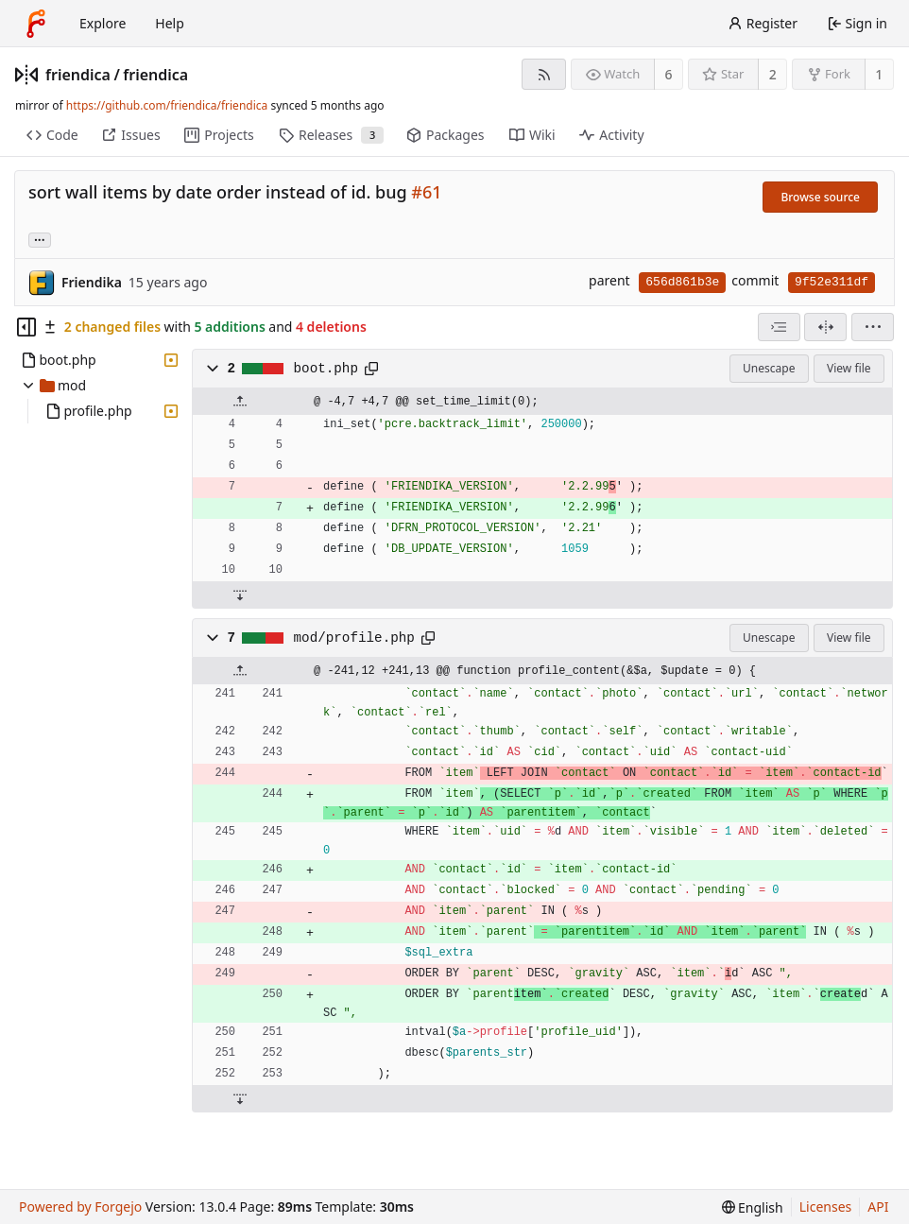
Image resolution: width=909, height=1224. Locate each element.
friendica (78, 74)
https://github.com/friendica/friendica (166, 105)
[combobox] (779, 327)
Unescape (769, 368)
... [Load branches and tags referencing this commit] (39, 239)
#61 (426, 192)
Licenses (825, 1206)
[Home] (35, 24)
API (877, 1206)
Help (169, 23)
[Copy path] (371, 368)
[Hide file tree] (26, 327)
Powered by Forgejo (80, 1206)
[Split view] (825, 327)
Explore (102, 23)
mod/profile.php (354, 638)
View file (848, 368)
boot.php (326, 368)
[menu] (872, 327)
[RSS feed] (544, 74)
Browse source (820, 197)
